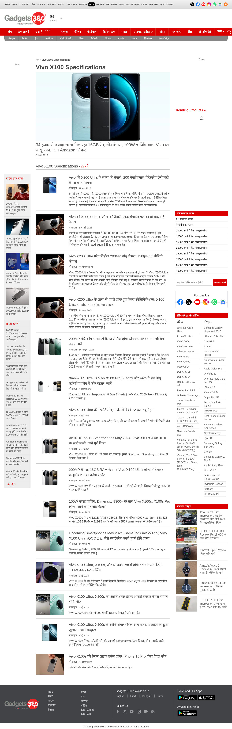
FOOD (61, 4)
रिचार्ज (175, 31)
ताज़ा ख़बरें (12, 323)
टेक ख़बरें (23, 31)
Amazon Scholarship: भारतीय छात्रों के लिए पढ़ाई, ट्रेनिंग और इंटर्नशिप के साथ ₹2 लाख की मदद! (17, 446)
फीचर (77, 31)
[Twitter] (189, 302)
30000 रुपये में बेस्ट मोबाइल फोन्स (191, 259)
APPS (122, 4)
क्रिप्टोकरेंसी (205, 31)
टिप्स (81, 38)
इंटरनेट (121, 38)
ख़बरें (50, 695)
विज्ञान (108, 38)
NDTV (7, 4)
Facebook (118, 710)
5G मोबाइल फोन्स (184, 219)
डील (190, 31)
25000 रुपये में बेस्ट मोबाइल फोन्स (191, 253)
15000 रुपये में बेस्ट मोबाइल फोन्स (191, 242)
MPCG (144, 4)
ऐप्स (36, 38)
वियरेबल (148, 38)
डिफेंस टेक (109, 31)
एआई (43, 31)
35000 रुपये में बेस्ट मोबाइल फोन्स (191, 265)
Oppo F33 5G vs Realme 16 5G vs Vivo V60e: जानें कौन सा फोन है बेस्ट (17, 400)
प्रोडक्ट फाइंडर (142, 31)
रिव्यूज (64, 31)
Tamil (160, 695)
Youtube (132, 710)
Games (100, 4)
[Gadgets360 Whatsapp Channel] (214, 302)
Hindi (133, 695)
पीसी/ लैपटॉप (66, 38)
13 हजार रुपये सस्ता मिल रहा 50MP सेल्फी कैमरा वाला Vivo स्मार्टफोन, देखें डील (17, 371)
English (120, 695)
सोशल (134, 38)
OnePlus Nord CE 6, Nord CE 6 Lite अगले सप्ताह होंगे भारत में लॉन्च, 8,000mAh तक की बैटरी (16, 430)
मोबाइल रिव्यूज (183, 506)
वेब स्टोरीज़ (164, 38)
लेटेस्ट (180, 321)
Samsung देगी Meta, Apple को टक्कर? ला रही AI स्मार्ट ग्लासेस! (17, 461)
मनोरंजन (49, 38)
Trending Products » (190, 110)
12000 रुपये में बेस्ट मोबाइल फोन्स (191, 236)
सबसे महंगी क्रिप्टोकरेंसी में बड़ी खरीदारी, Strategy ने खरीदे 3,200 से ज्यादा (17, 474)
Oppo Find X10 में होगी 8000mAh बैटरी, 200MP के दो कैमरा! (17, 415)
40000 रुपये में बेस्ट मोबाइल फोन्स (191, 270)
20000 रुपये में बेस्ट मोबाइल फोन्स (191, 247)
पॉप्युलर (207, 321)
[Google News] (223, 302)
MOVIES (41, 4)
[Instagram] (206, 302)
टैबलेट (24, 38)
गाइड (124, 31)
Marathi (153, 4)
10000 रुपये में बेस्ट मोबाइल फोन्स (191, 230)
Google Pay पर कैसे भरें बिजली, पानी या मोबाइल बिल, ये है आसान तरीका (17, 385)
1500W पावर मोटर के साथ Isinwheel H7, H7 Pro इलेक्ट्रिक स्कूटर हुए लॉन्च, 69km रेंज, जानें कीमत (16, 352)
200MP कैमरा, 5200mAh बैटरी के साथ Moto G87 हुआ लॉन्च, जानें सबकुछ (16, 335)
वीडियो (91, 31)
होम (10, 31)
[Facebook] (180, 302)
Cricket (51, 4)
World (16, 4)
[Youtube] (197, 302)
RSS (50, 691)
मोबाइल (11, 38)
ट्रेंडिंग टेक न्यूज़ (14, 178)
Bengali (146, 695)
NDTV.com (87, 709)
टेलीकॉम (94, 38)
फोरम (162, 31)
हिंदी (33, 4)
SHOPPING (111, 4)
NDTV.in (86, 713)
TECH (92, 4)
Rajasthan (132, 4)
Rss (153, 710)
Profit (26, 4)
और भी (11, 484)
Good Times (166, 4)
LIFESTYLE (71, 4)
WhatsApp (146, 710)
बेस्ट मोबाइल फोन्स (184, 224)
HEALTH (83, 4)
